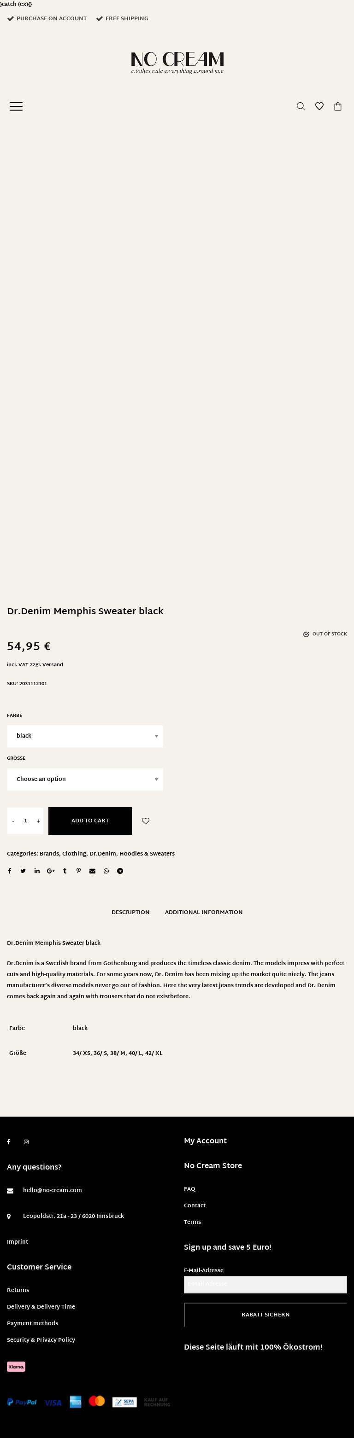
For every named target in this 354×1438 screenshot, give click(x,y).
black (80, 1029)
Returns (18, 1291)
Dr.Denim (102, 854)
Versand (52, 665)
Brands (49, 854)
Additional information (204, 913)
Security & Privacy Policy (41, 1340)
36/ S (100, 1053)
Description (131, 913)
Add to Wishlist (145, 821)
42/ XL (154, 1053)
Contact (195, 1206)
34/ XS (81, 1053)
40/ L (135, 1053)
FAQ (189, 1189)
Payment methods (32, 1324)
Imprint (17, 1242)
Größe (16, 758)
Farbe (14, 715)
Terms (192, 1222)
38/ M (117, 1053)
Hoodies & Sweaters (147, 854)
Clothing (74, 854)
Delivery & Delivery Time (41, 1307)
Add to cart (90, 821)
